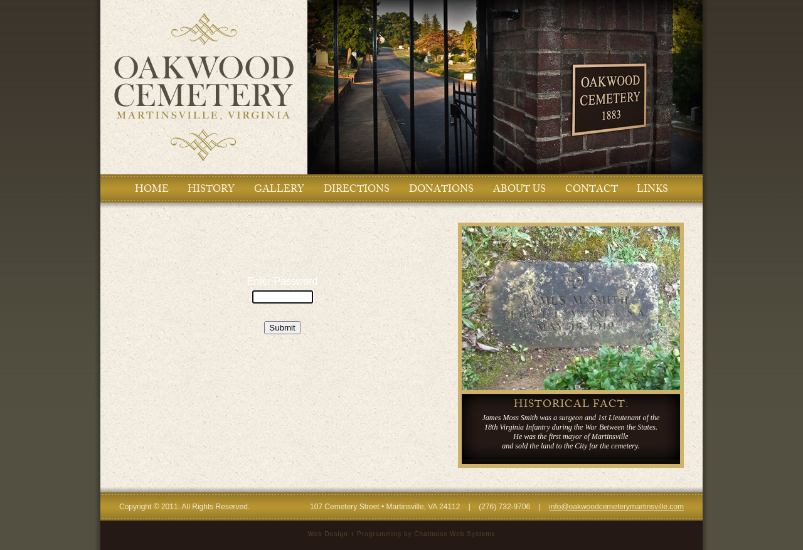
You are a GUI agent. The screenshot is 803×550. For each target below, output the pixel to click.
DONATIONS (441, 188)
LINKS (652, 188)
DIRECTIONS (357, 188)
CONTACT (591, 188)
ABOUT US (519, 188)
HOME (152, 188)
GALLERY (279, 188)
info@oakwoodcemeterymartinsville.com (616, 506)
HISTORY (211, 188)
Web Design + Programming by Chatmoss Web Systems (401, 534)
